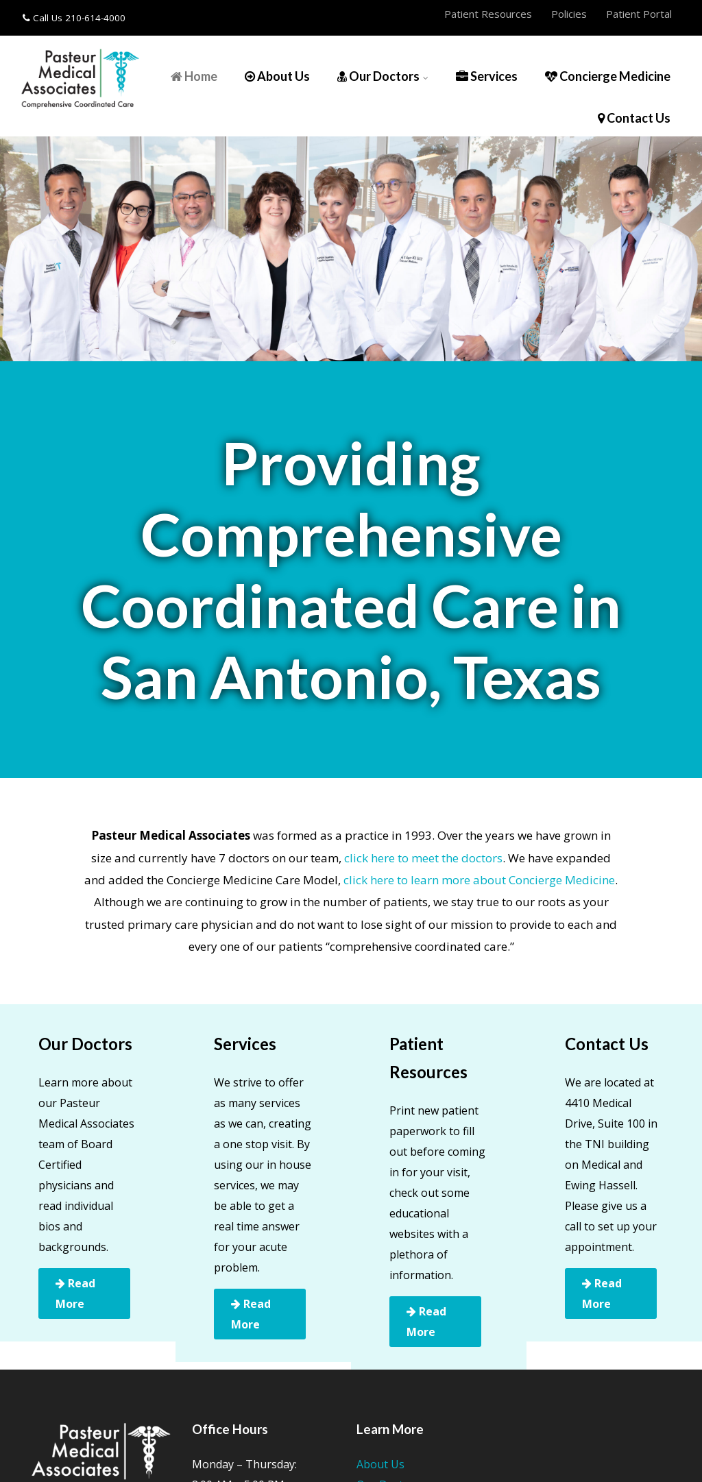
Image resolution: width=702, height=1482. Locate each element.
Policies (569, 14)
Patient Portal (639, 14)
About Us (380, 1464)
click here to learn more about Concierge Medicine (479, 880)
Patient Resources (488, 14)
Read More (75, 1293)
